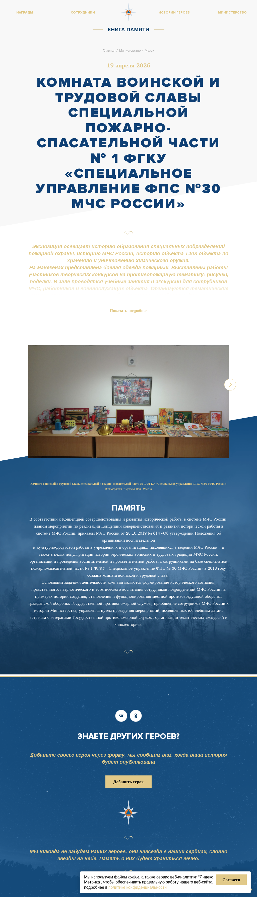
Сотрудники (83, 13)
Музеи (149, 50)
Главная (109, 50)
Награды (24, 13)
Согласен (231, 879)
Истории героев (174, 13)
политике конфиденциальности (137, 887)
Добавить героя (128, 781)
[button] (239, 404)
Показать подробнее (128, 311)
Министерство (130, 50)
